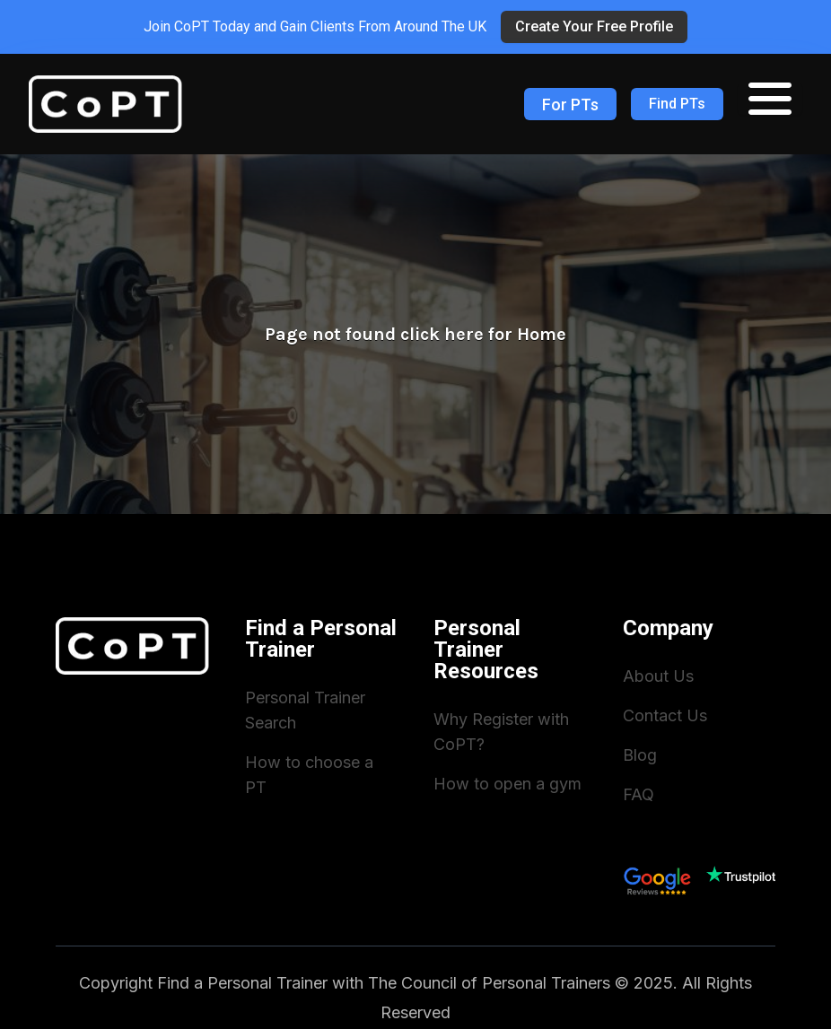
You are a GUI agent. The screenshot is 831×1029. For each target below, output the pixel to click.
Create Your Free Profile (594, 26)
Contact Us (665, 715)
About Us (658, 676)
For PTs (570, 104)
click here (442, 334)
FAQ (638, 794)
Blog (640, 755)
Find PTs (677, 103)
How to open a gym (507, 783)
